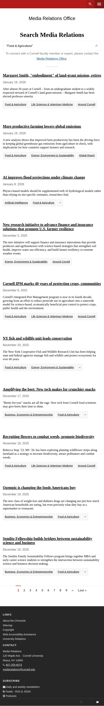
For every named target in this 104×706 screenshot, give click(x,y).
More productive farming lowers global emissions (42, 126)
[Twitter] (89, 702)
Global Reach (87, 155)
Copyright (8, 629)
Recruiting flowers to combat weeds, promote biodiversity (48, 437)
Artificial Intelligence (16, 202)
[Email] (97, 702)
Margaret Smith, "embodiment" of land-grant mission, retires (52, 75)
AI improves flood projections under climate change (44, 177)
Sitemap (7, 625)
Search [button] (90, 4)
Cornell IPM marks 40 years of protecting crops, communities (52, 284)
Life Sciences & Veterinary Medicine (52, 104)
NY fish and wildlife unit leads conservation (37, 338)
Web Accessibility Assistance (19, 634)
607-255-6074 (14, 664)
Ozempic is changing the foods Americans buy (39, 488)
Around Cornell (86, 104)
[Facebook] (81, 702)
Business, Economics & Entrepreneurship (29, 414)
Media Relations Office (52, 18)
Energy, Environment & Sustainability (52, 155)
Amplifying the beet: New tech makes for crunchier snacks (49, 389)
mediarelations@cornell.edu (19, 669)
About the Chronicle (14, 620)
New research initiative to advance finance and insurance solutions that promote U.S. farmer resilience (48, 227)
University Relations (14, 638)
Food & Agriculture (15, 104)
